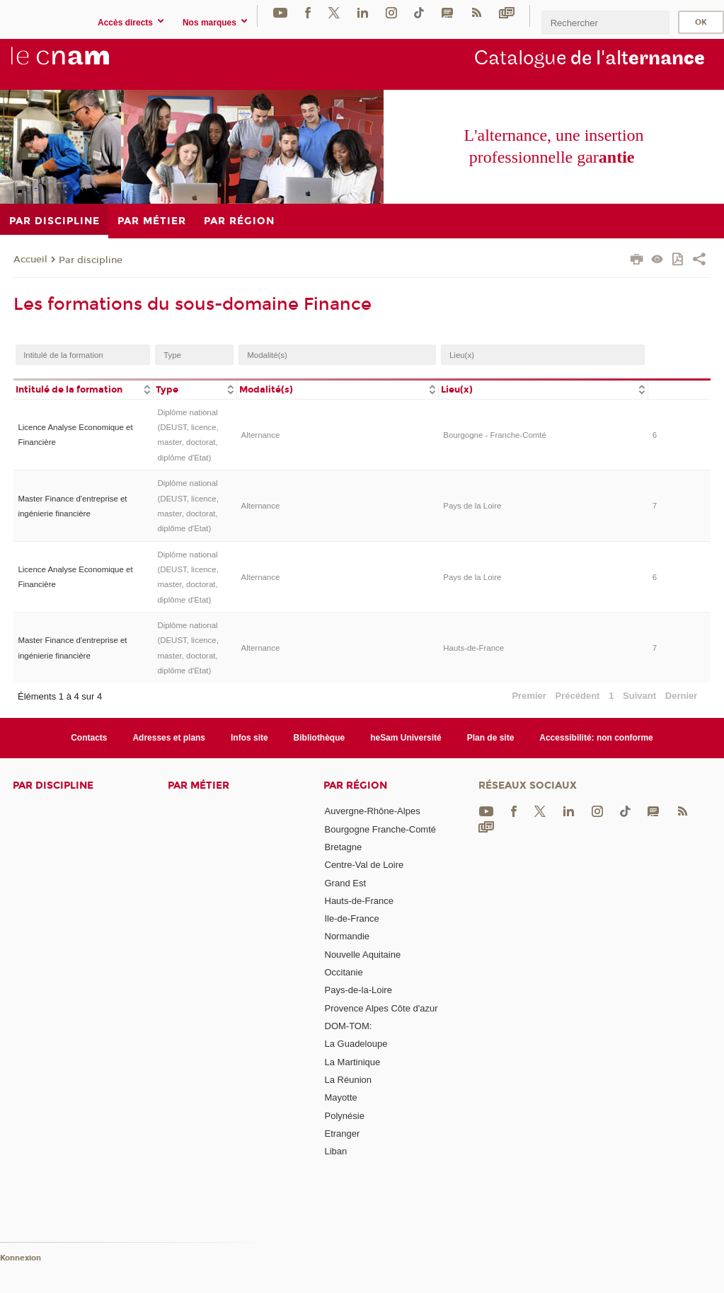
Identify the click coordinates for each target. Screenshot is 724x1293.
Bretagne (343, 847)
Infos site (249, 738)
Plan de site (491, 738)
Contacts (89, 738)
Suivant (639, 695)
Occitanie (344, 972)
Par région (355, 785)
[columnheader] (83, 388)
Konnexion (20, 1258)
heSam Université (406, 738)
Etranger (342, 1133)
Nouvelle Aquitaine (363, 954)
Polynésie (344, 1116)
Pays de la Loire (472, 505)
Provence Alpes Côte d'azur (381, 1008)
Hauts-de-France (473, 648)
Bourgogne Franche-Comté (381, 829)
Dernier (681, 695)
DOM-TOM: (348, 1026)
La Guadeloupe (356, 1043)
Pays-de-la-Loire (358, 990)
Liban (336, 1151)
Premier (529, 695)
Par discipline (90, 260)
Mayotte (341, 1097)
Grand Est (346, 883)
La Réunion (348, 1079)
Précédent (578, 695)
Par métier (198, 785)
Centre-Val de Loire (364, 864)
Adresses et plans (168, 738)
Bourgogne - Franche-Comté (494, 435)
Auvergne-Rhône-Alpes (372, 811)
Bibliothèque (319, 738)
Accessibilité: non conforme (596, 738)
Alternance (260, 435)
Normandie (347, 936)
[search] (605, 22)
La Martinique (353, 1062)
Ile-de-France (352, 918)
